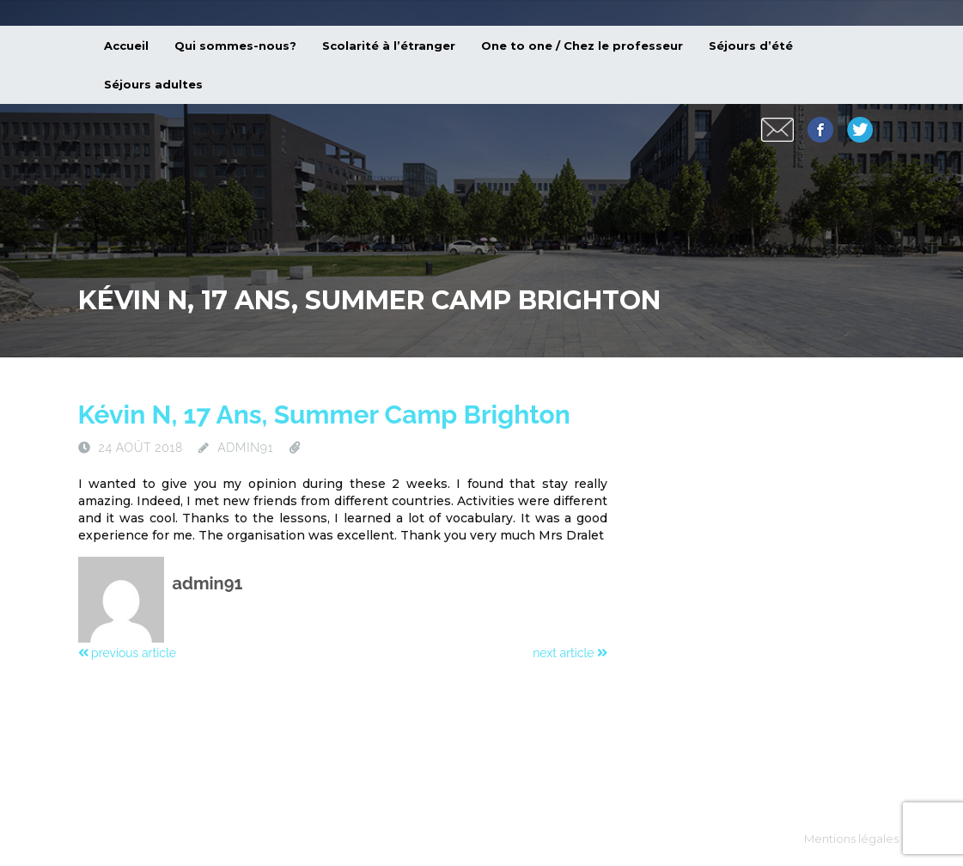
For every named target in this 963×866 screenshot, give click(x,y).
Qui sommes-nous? (235, 45)
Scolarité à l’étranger (388, 45)
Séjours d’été (751, 45)
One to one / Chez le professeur (582, 45)
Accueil (126, 45)
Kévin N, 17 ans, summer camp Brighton (324, 414)
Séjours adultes (153, 84)
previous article (127, 653)
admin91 (245, 447)
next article (570, 653)
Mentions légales (851, 838)
